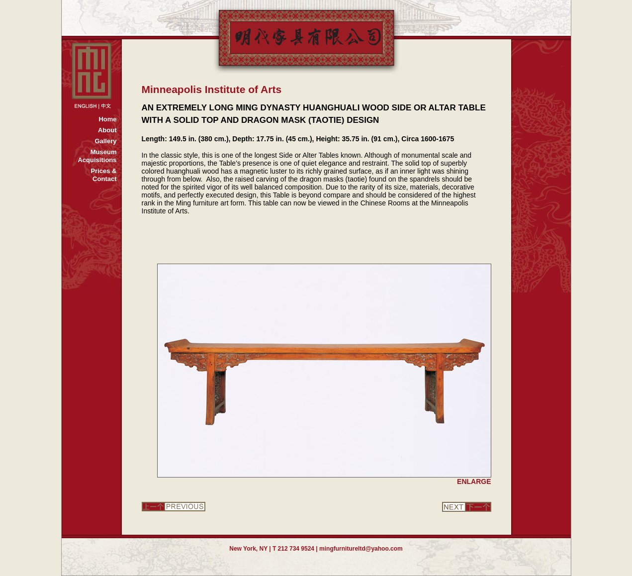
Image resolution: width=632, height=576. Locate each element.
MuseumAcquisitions (97, 156)
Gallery (105, 141)
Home (107, 119)
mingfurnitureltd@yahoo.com (361, 548)
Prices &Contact (103, 175)
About (107, 130)
